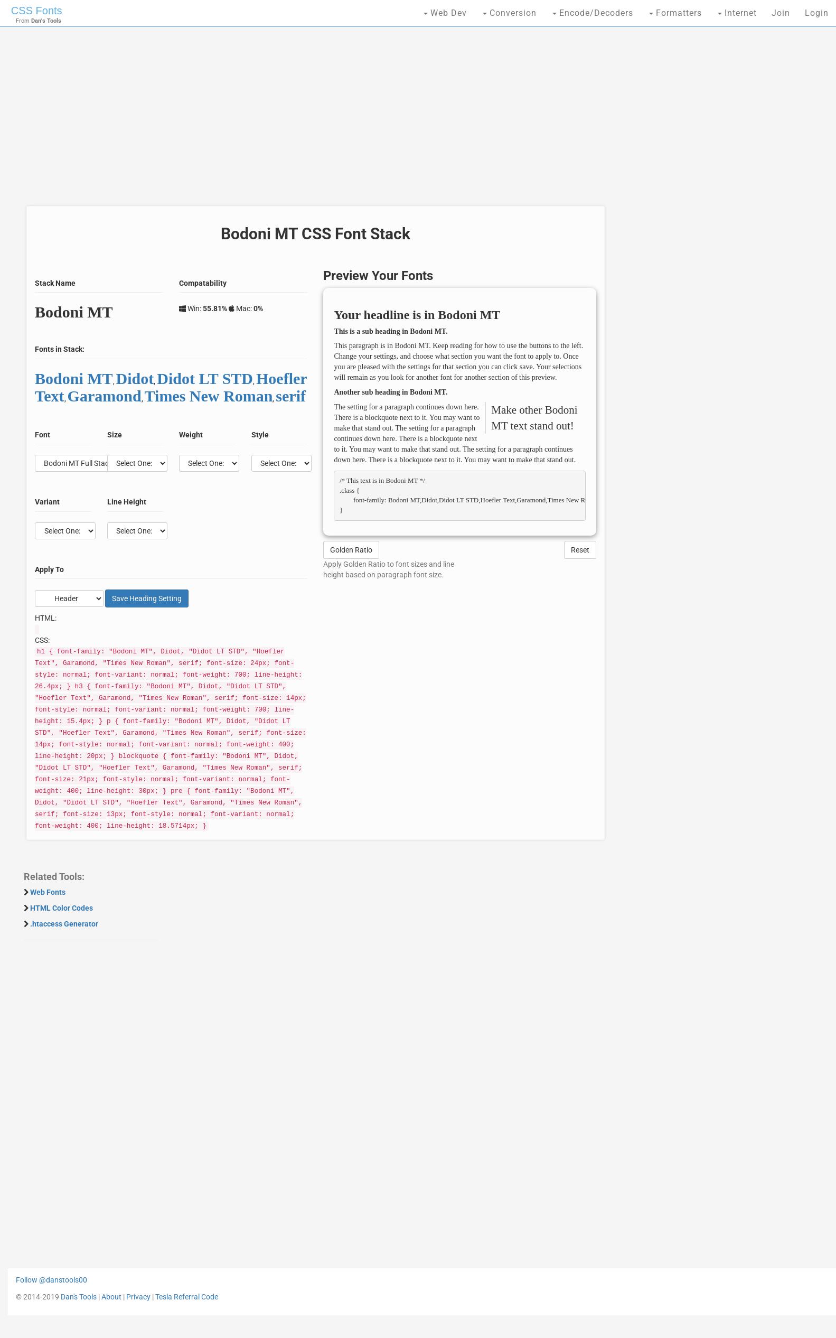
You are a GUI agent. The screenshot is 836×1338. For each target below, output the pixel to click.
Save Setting (147, 598)
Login (817, 13)
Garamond (105, 396)
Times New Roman (209, 396)
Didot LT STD (205, 378)
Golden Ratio (351, 550)
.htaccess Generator (64, 924)
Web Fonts (47, 892)
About (111, 1297)
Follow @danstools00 (51, 1280)
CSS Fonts (36, 10)
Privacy (138, 1297)
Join (781, 13)
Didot (135, 378)
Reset (580, 550)
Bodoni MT (74, 378)
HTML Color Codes (61, 908)
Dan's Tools (79, 1297)
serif (291, 396)
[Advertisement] (312, 121)
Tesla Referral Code (186, 1297)
